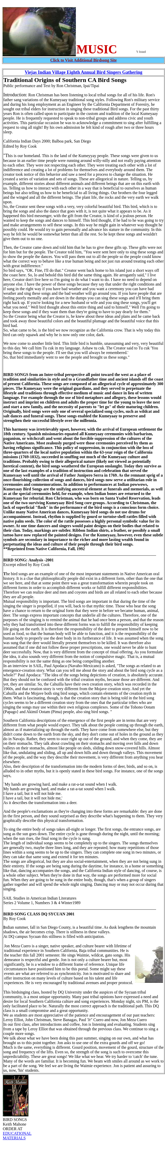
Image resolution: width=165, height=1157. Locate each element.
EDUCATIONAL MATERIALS (17, 1135)
